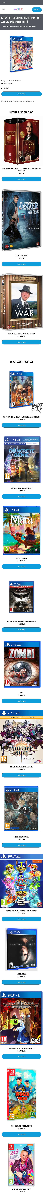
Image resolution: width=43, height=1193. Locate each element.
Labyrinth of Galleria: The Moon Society (21, 1048)
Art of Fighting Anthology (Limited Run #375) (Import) (21, 417)
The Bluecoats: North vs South (21, 1126)
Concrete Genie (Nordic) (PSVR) (21, 488)
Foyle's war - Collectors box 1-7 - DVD (21, 334)
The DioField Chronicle (21, 837)
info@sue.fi (4, 2)
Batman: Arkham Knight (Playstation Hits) (21, 621)
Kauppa (36, 9)
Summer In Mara (21, 558)
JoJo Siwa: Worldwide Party (21, 1189)
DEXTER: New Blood (21, 256)
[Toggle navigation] (3, 9)
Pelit (10, 81)
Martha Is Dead (21, 974)
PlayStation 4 (17, 81)
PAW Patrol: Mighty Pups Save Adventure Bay (21, 911)
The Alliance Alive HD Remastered (21, 767)
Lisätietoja (21, 94)
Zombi (21, 693)
